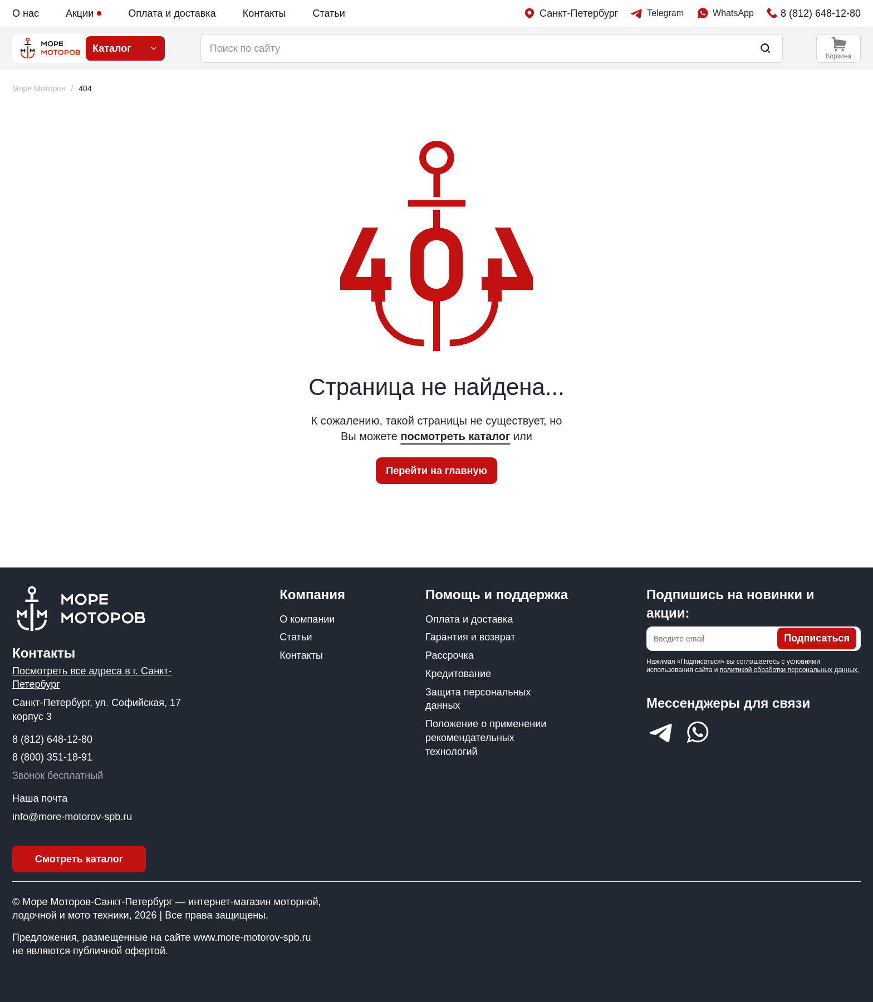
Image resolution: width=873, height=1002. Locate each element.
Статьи (328, 13)
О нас (25, 13)
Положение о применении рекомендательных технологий (485, 737)
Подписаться (817, 638)
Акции (83, 13)
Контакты (264, 13)
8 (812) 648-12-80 (52, 739)
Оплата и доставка (171, 13)
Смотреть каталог (79, 859)
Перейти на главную (436, 470)
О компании (307, 619)
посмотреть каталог (455, 436)
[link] (85, 88)
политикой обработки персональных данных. (790, 670)
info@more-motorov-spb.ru (72, 816)
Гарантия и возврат (470, 637)
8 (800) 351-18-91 (52, 757)
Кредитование (458, 673)
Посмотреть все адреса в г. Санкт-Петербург (92, 677)
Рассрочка (449, 655)
